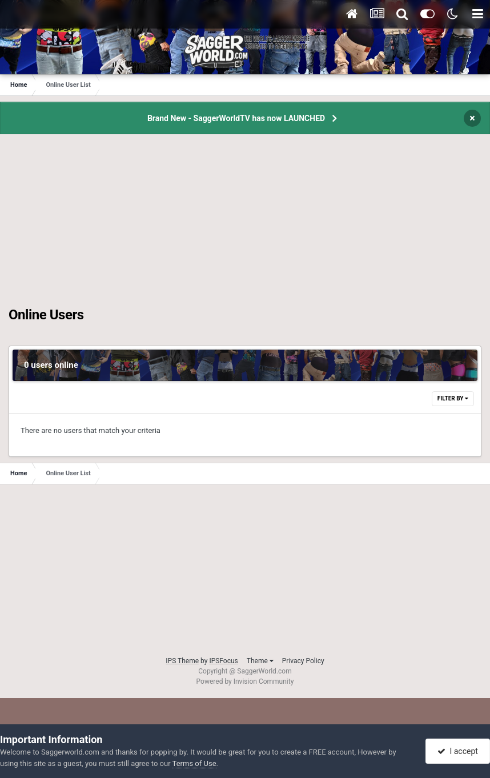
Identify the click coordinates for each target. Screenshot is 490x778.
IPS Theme (182, 661)
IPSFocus (223, 661)
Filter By (452, 398)
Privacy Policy (303, 661)
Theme (260, 661)
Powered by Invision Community (245, 681)
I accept (457, 751)
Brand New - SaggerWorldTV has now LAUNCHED (236, 118)
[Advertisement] (245, 227)
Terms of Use (194, 763)
